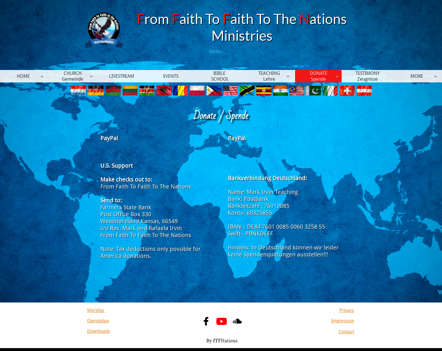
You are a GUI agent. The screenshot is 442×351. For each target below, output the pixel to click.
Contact (346, 332)
